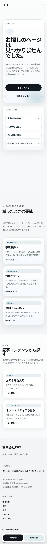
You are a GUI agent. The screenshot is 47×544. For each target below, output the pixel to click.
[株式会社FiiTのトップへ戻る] (5, 4)
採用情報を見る (14, 126)
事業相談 (13, 537)
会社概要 (6, 501)
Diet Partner (7, 518)
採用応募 (34, 537)
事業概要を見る (14, 118)
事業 (4, 505)
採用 (4, 510)
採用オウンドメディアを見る (19, 143)
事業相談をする (23, 96)
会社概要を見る (14, 135)
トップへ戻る (23, 87)
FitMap (5, 514)
